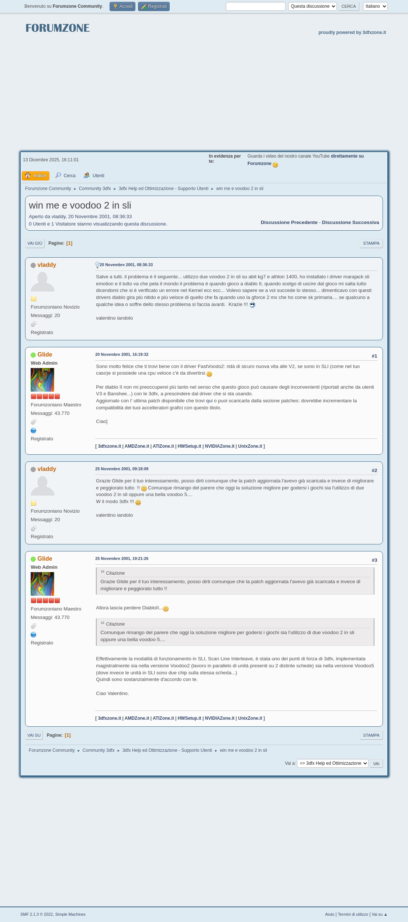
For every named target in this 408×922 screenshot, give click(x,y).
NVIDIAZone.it (220, 446)
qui (209, 400)
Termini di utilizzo (353, 914)
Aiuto (330, 914)
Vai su (34, 735)
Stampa (371, 243)
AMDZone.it (137, 446)
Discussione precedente (289, 222)
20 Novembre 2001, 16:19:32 (121, 354)
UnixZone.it (250, 446)
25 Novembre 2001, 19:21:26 (121, 558)
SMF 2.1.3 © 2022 (36, 914)
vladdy (47, 265)
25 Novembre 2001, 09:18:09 (121, 469)
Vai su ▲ (380, 914)
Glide (45, 354)
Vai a (289, 763)
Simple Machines (70, 914)
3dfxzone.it (109, 446)
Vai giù (34, 243)
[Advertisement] (204, 92)
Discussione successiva (350, 222)
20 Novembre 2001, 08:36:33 (126, 264)
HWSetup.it (189, 446)
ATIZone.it (163, 446)
